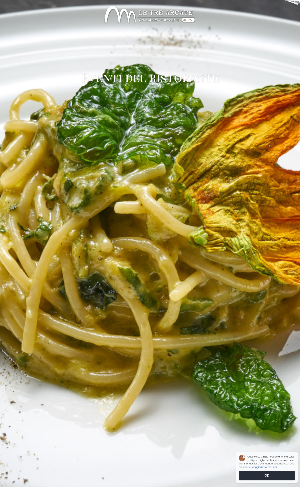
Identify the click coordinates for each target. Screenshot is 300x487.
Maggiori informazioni (264, 467)
